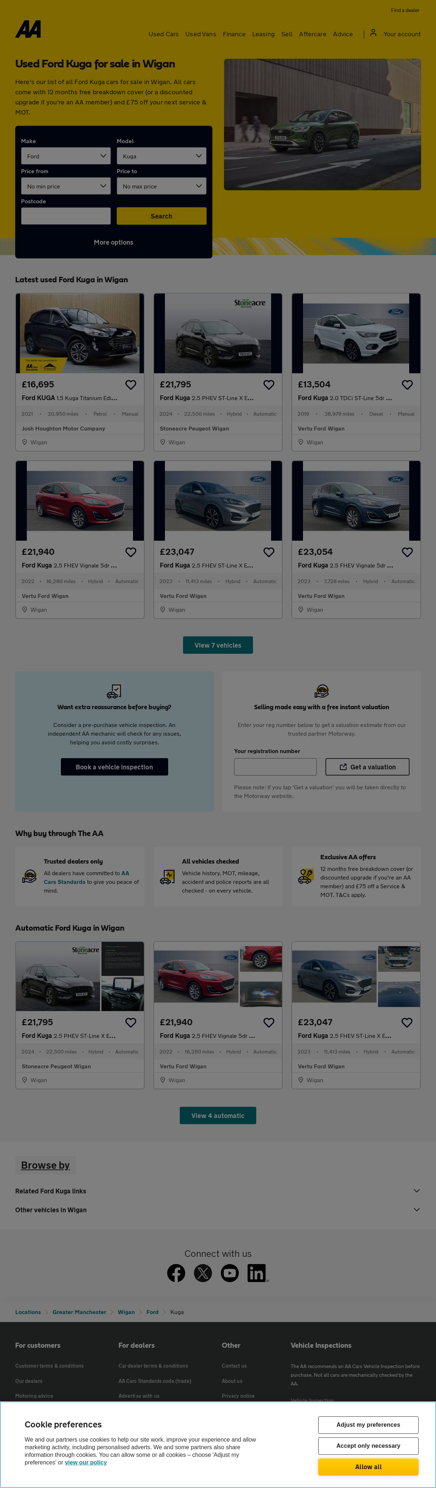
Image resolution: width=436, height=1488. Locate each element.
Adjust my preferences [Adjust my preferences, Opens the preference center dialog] (368, 1425)
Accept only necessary (368, 1446)
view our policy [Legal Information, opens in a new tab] (86, 1462)
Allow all (368, 1467)
